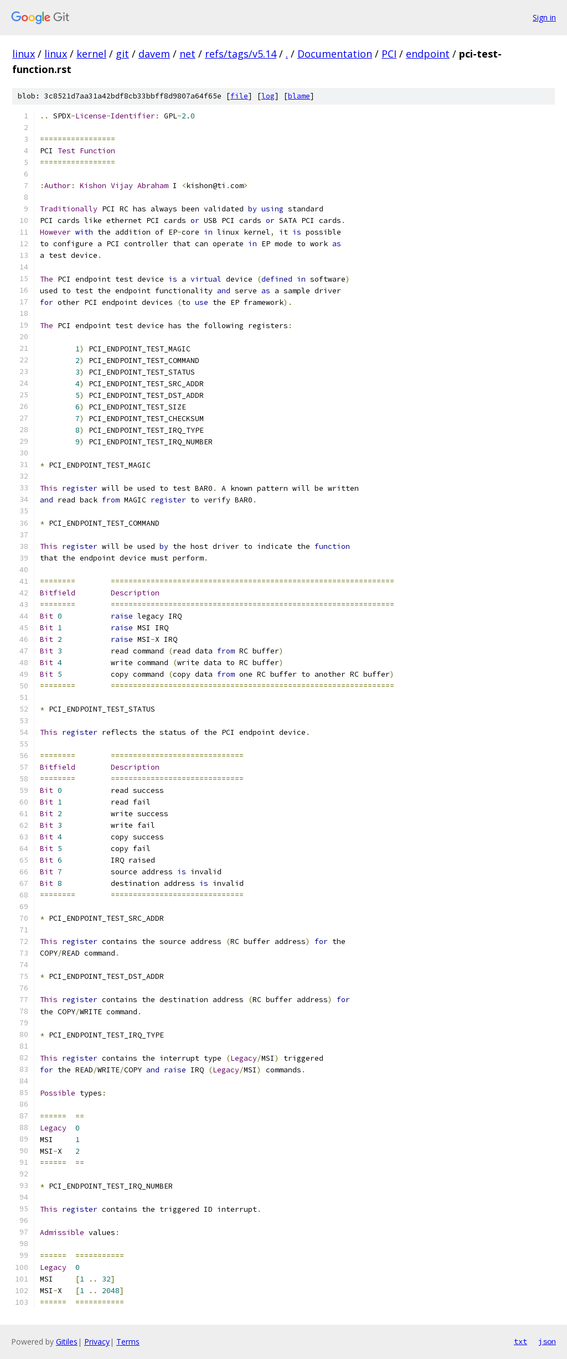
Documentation (334, 53)
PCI (389, 53)
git (122, 53)
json (547, 1341)
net (187, 53)
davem (154, 53)
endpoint (428, 53)
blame (299, 96)
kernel (91, 53)
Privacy (97, 1341)
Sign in (544, 17)
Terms (128, 1341)
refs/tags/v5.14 (240, 53)
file (239, 96)
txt (520, 1341)
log (268, 96)
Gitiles (67, 1341)
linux (23, 53)
